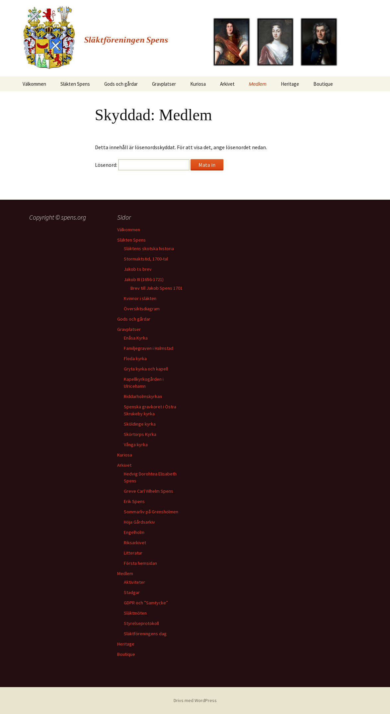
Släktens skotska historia (149, 249)
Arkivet (227, 84)
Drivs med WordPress (195, 700)
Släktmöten (135, 613)
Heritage (290, 84)
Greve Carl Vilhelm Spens (148, 491)
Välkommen (34, 84)
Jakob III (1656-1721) (144, 279)
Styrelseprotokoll (141, 623)
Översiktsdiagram (142, 309)
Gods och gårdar (121, 84)
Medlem (258, 84)
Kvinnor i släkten (140, 298)
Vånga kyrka (136, 445)
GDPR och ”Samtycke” (146, 603)
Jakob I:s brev (138, 269)
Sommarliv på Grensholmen (151, 512)
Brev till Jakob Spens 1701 (156, 288)
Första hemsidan (140, 563)
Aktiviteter (134, 582)
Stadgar (132, 592)
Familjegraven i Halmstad (148, 348)
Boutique (323, 84)
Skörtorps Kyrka (140, 434)
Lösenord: (142, 164)
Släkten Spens (75, 84)
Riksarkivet (135, 543)
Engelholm (134, 532)
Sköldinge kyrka (140, 424)
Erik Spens (134, 501)
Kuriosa (198, 84)
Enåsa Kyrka (136, 338)
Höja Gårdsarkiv (139, 522)
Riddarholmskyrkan (143, 396)
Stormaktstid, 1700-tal (146, 259)
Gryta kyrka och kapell (146, 369)
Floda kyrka (135, 358)
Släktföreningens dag (145, 634)
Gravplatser (164, 84)
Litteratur (133, 553)
